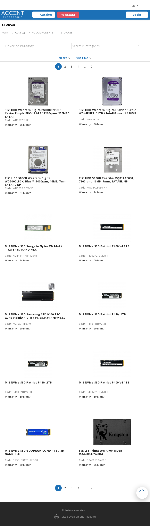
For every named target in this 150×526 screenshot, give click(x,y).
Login (137, 14)
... (85, 66)
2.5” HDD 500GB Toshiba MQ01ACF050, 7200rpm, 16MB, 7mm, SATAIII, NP (106, 179)
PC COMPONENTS (43, 32)
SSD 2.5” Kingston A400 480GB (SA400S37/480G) (100, 452)
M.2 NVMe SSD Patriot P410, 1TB (102, 314)
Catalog (46, 14)
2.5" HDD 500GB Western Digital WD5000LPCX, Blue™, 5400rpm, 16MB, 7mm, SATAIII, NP (36, 181)
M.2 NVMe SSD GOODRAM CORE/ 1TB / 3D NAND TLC (34, 452)
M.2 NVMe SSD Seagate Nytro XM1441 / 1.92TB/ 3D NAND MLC (33, 247)
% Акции (68, 14)
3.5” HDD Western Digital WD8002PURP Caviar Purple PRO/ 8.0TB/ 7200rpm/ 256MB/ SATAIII (37, 113)
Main (5, 32)
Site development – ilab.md (79, 516)
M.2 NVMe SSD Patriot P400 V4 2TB (104, 246)
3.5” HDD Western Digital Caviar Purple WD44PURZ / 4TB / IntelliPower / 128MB (107, 111)
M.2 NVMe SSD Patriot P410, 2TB (28, 382)
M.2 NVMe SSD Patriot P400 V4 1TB (104, 382)
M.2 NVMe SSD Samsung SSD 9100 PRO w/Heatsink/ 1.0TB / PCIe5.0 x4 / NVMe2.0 (35, 315)
